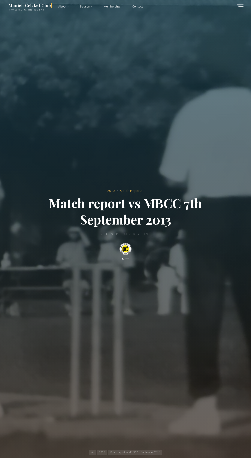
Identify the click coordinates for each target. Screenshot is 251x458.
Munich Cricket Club (30, 5)
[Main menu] (240, 6)
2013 (111, 190)
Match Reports (131, 190)
